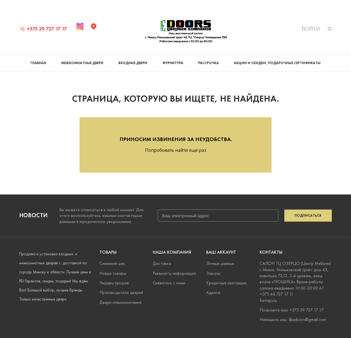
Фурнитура (172, 63)
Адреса (213, 292)
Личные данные (220, 263)
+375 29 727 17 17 (44, 28)
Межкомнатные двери (82, 63)
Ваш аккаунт (221, 252)
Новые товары (113, 273)
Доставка (162, 263)
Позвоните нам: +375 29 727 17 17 (292, 310)
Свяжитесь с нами (169, 282)
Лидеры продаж (114, 282)
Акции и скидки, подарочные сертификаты (277, 63)
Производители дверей (121, 292)
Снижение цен (112, 263)
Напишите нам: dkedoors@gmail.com (293, 319)
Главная (38, 63)
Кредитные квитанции (226, 282)
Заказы (213, 273)
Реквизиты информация (174, 273)
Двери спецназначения (120, 302)
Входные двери (132, 63)
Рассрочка (208, 63)
